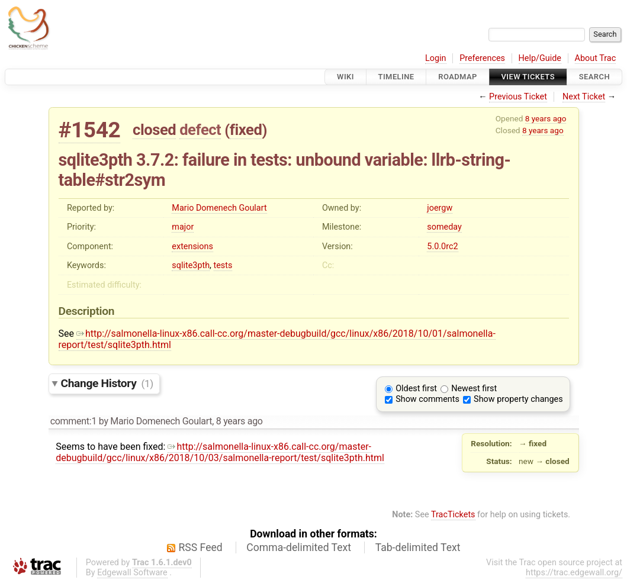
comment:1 (73, 421)
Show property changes (518, 399)
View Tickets (528, 76)
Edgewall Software (132, 573)
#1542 (90, 130)
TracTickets (453, 515)
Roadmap (457, 76)
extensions (192, 246)
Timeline (396, 76)
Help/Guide (540, 58)
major (183, 227)
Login (435, 58)
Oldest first (416, 389)
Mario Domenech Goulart (219, 208)
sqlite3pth (191, 265)
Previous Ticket (518, 97)
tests (223, 265)
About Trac (595, 58)
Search (594, 76)
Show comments (427, 399)
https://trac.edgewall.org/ (574, 573)
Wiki (345, 76)
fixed (246, 129)
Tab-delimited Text (418, 547)
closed (154, 129)
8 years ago (546, 118)
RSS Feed (201, 547)
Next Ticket (583, 97)
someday (444, 227)
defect (200, 129)
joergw (439, 208)
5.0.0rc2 (442, 246)
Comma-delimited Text (298, 547)
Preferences (482, 58)
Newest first (474, 389)
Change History (107, 383)
